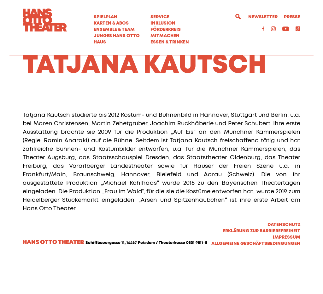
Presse (292, 17)
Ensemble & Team (114, 29)
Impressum (286, 272)
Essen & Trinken (169, 42)
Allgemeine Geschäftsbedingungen (255, 279)
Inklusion (162, 23)
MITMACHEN (164, 36)
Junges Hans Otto (117, 36)
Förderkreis (165, 29)
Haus (100, 42)
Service (159, 17)
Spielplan (105, 17)
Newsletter (263, 17)
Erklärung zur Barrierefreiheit (261, 266)
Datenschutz (283, 260)
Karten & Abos (111, 23)
